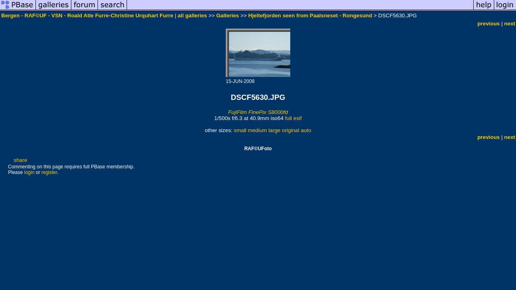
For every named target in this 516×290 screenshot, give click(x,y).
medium (257, 130)
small (240, 130)
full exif (293, 118)
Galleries (227, 15)
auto (306, 130)
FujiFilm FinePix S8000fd (258, 112)
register (49, 172)
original (290, 130)
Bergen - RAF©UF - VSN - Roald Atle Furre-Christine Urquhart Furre (87, 15)
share (20, 160)
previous (488, 24)
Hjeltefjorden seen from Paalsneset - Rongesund (310, 15)
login (29, 172)
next (509, 24)
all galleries (192, 15)
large (274, 130)
